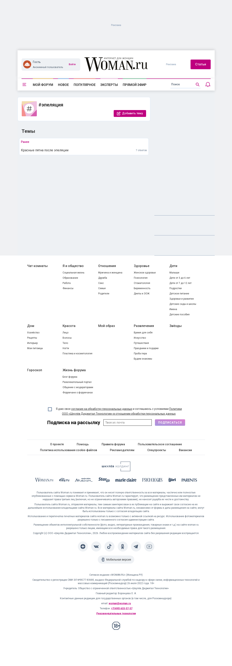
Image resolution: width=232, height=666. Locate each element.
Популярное (85, 85)
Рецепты (32, 337)
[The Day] (64, 480)
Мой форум (43, 85)
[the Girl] (172, 480)
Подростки (175, 288)
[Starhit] (104, 481)
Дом (30, 326)
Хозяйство (33, 332)
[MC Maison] (83, 480)
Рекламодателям (122, 450)
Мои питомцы (35, 348)
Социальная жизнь (73, 272)
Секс (101, 283)
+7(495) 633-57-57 (121, 608)
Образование (70, 277)
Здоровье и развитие (181, 298)
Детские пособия (179, 314)
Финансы (68, 288)
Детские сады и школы (182, 304)
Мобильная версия (118, 559)
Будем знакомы (143, 358)
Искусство (140, 337)
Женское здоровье (145, 272)
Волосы (67, 337)
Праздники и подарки (146, 348)
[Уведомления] (207, 84)
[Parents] (189, 480)
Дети (173, 266)
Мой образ (106, 326)
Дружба (102, 277)
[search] (185, 84)
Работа (67, 283)
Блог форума (70, 376)
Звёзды (175, 326)
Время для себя (143, 332)
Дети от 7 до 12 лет (180, 283)
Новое (63, 85)
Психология (140, 277)
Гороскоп (34, 370)
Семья (102, 288)
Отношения (107, 266)
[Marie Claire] (125, 480)
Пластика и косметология (77, 353)
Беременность (142, 288)
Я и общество (73, 266)
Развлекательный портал (77, 382)
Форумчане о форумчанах (78, 392)
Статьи (200, 64)
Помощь (83, 444)
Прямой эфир (134, 85)
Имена (173, 309)
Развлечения (144, 326)
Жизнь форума (74, 370)
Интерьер (32, 343)
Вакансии (185, 450)
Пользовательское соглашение (160, 444)
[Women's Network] (116, 470)
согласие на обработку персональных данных (101, 408)
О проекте (57, 444)
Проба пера (140, 353)
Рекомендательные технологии (116, 613)
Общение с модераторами (78, 387)
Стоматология (142, 283)
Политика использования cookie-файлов (68, 450)
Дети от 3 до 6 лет (179, 277)
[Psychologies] (152, 480)
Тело (65, 343)
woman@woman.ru (120, 603)
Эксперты (109, 85)
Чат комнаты (37, 266)
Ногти (66, 348)
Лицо (65, 332)
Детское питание (179, 293)
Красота (69, 326)
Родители (103, 293)
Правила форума (113, 444)
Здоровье (141, 266)
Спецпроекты (156, 450)
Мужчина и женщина (110, 272)
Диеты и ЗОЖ (142, 293)
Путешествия (141, 343)
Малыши (174, 272)
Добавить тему (132, 113)
